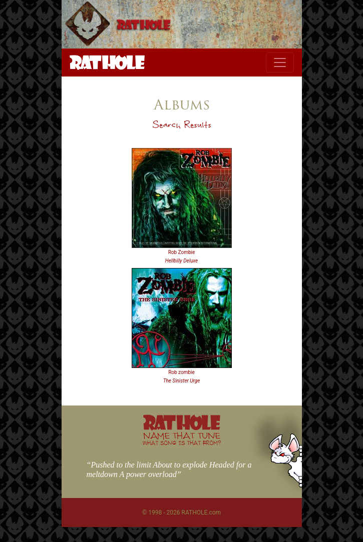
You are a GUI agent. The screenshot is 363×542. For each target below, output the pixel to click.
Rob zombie (181, 372)
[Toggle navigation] (280, 62)
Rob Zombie (181, 252)
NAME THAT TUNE (182, 438)
